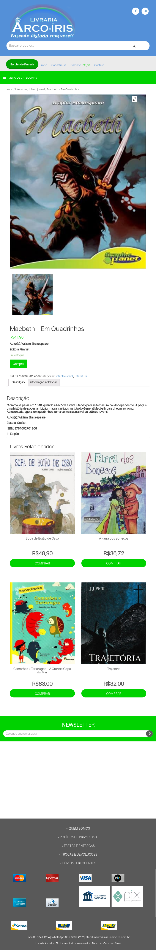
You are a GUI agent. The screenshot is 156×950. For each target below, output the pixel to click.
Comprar (18, 364)
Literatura (21, 89)
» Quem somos (78, 828)
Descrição (18, 382)
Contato (99, 65)
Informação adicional (43, 382)
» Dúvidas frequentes (78, 863)
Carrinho (80, 65)
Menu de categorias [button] (20, 77)
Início (44, 65)
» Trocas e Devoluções (78, 854)
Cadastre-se (58, 65)
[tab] (18, 382)
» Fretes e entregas (78, 846)
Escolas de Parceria (22, 64)
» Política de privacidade (78, 837)
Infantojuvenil (37, 89)
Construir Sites (112, 943)
